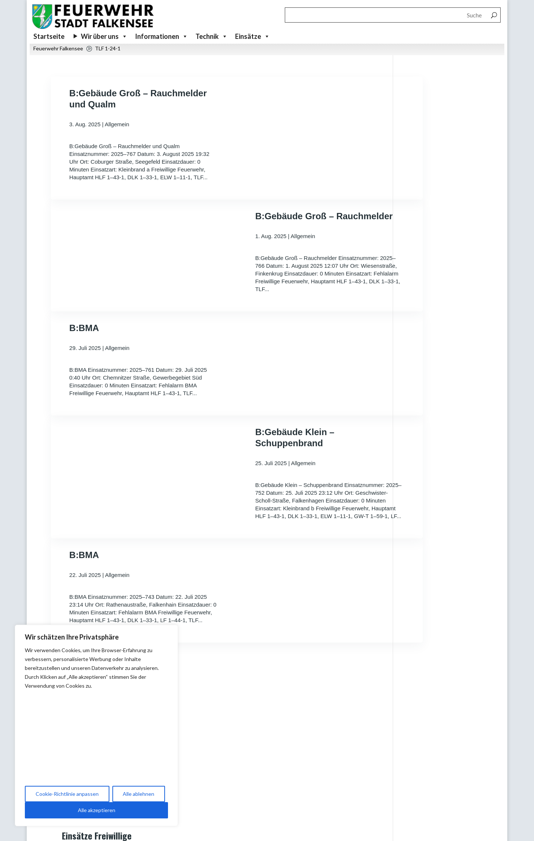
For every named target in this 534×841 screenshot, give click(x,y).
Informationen (161, 36)
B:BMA (84, 355)
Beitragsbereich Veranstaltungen (303, 737)
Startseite (49, 36)
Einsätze (252, 36)
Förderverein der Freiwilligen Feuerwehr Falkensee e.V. (316, 812)
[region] (96, 725)
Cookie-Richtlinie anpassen (67, 794)
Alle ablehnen (138, 794)
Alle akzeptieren (96, 810)
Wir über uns (104, 36)
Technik (211, 36)
